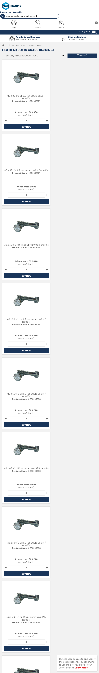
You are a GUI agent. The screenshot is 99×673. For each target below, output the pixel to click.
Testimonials (8, 619)
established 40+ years (26, 39)
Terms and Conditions (62, 637)
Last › (91, 508)
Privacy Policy (58, 632)
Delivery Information (61, 624)
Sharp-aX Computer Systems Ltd (54, 671)
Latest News (7, 632)
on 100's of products (77, 39)
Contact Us (57, 619)
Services (6, 624)
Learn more (81, 667)
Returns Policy (58, 628)
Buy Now (25, 126)
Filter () (82, 55)
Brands (5, 637)
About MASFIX (8, 628)
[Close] (95, 658)
